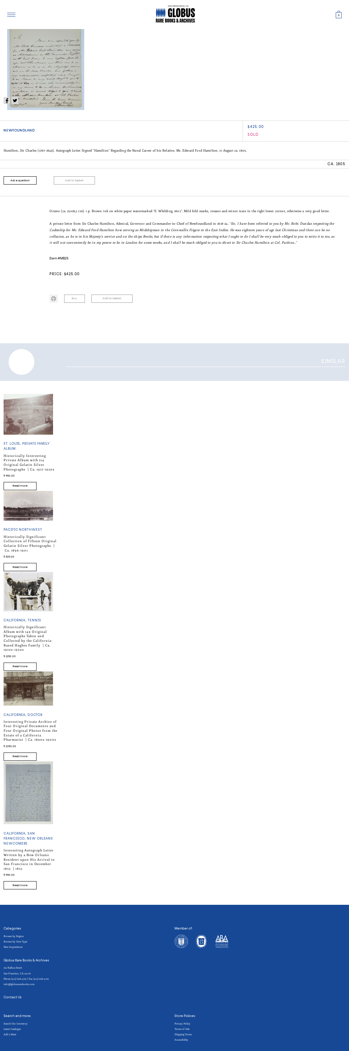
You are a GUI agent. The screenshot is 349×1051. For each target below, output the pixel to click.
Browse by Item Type (15, 941)
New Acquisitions (13, 947)
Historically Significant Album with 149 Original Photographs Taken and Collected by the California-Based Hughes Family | (28, 638)
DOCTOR (35, 715)
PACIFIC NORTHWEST (23, 529)
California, (16, 620)
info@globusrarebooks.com (19, 984)
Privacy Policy (182, 1023)
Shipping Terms (183, 1034)
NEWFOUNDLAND (19, 130)
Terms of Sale (182, 1029)
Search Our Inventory (16, 1023)
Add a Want (10, 1034)
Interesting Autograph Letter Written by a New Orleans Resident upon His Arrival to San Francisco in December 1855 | (29, 859)
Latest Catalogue (12, 1029)
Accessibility (181, 1039)
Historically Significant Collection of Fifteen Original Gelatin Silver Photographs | (30, 544)
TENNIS (34, 620)
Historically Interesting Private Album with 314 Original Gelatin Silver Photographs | (29, 463)
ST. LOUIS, (13, 443)
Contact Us (12, 997)
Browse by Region (14, 936)
